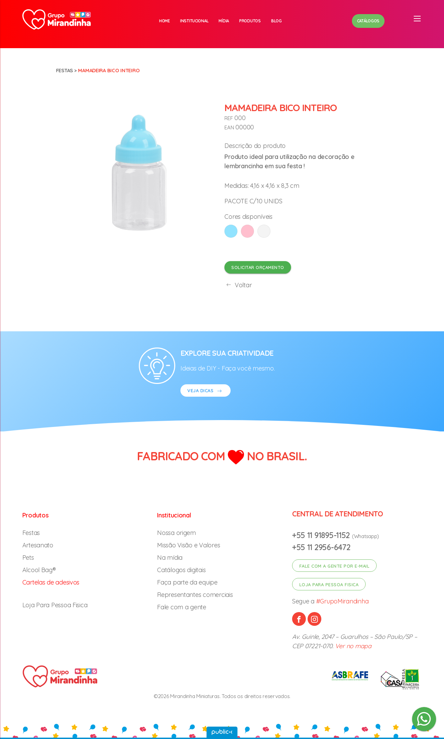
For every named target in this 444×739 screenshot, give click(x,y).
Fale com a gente (181, 607)
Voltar (238, 285)
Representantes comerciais (195, 595)
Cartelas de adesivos (51, 582)
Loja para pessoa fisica (329, 584)
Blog (276, 20)
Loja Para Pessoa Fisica (55, 605)
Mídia (224, 20)
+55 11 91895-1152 (322, 535)
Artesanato (37, 545)
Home (164, 20)
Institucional (194, 20)
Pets (28, 557)
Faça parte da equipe (187, 582)
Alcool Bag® (39, 570)
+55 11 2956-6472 (321, 547)
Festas (64, 70)
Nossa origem (176, 533)
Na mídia (169, 557)
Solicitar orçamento (257, 267)
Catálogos (368, 20)
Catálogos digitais (181, 570)
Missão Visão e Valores (188, 545)
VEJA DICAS (205, 391)
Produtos (250, 20)
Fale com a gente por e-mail (334, 566)
